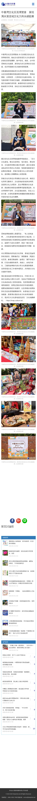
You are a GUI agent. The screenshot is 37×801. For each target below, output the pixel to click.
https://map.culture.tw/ (14, 300)
